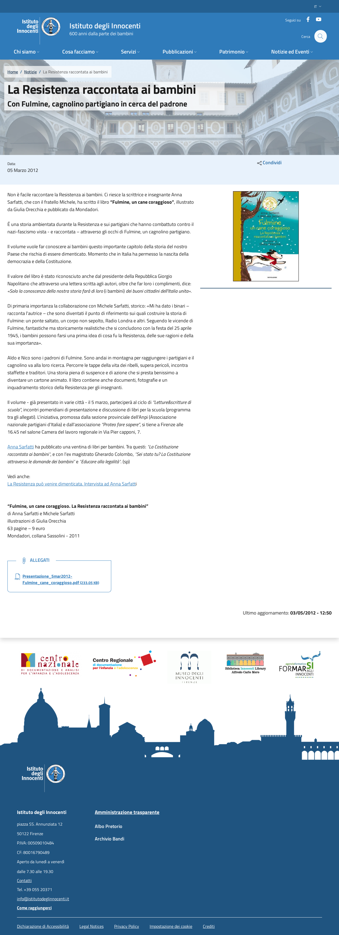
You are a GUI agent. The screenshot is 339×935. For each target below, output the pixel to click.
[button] (318, 6)
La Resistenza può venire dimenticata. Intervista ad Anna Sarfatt (71, 483)
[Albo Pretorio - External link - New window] (130, 829)
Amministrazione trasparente (127, 812)
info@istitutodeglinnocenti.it (43, 899)
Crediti (209, 926)
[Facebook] (306, 19)
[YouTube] (316, 19)
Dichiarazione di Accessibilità (43, 926)
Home (12, 72)
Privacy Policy (126, 926)
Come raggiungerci (34, 908)
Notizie (30, 72)
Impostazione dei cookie (171, 926)
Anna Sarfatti (20, 446)
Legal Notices (91, 926)
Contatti (24, 880)
